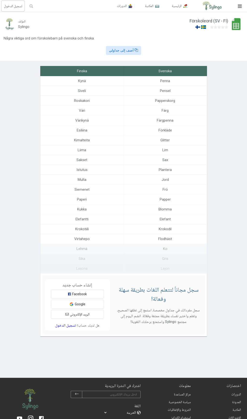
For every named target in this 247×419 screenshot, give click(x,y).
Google (77, 304)
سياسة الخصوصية (180, 402)
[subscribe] (77, 394)
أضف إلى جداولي (123, 50)
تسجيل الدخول (13, 6)
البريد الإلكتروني (77, 314)
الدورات (236, 394)
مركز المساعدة (182, 394)
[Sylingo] (212, 6)
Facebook (77, 294)
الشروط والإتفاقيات (179, 410)
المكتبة (237, 410)
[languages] (120, 412)
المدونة (236, 402)
